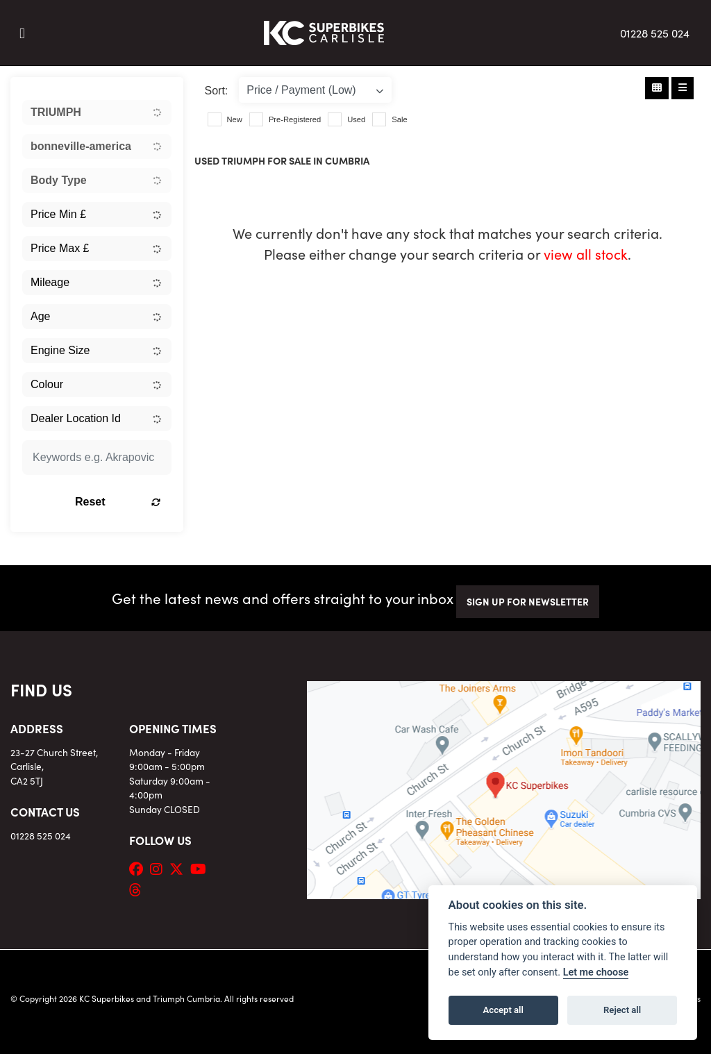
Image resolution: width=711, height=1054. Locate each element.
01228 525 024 (654, 32)
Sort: (216, 91)
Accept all (503, 1010)
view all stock (586, 253)
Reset (117, 502)
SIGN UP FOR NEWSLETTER (528, 601)
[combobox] (97, 112)
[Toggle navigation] (22, 33)
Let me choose (596, 972)
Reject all (622, 1010)
